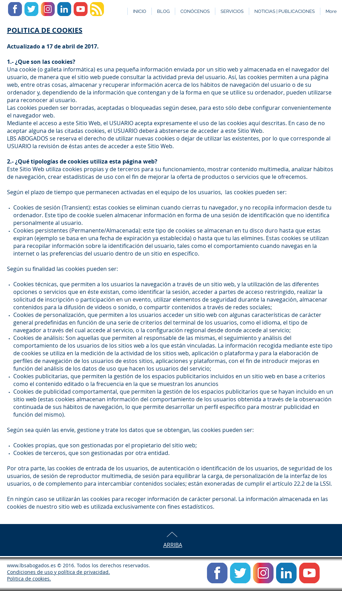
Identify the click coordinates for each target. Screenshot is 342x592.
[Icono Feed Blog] (97, 9)
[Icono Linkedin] (64, 9)
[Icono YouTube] (81, 9)
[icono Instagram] (48, 9)
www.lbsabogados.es (31, 565)
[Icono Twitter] (31, 9)
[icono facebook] (15, 9)
